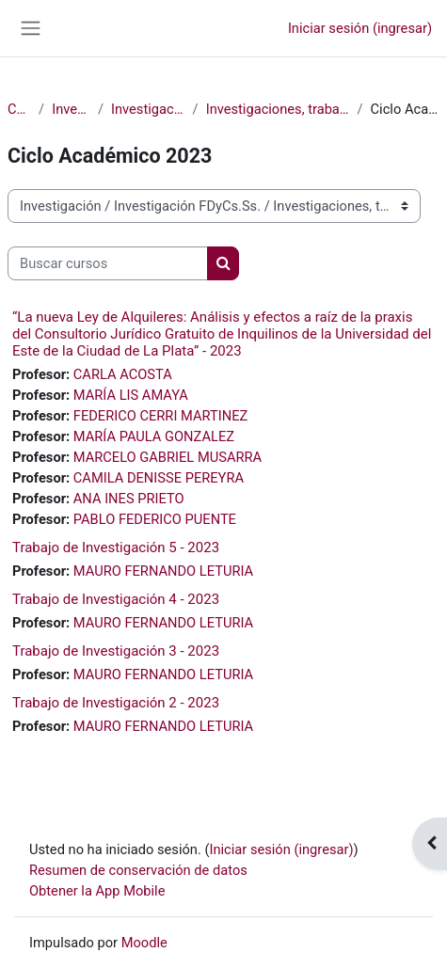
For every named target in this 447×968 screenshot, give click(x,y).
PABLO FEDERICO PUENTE (154, 519)
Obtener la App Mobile (97, 890)
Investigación (71, 109)
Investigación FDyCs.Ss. (148, 109)
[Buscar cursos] (108, 263)
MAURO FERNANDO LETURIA (163, 571)
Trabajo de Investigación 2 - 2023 (115, 702)
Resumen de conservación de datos (138, 870)
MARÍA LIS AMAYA (130, 395)
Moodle (144, 942)
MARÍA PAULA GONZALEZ (153, 436)
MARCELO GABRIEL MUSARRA (167, 457)
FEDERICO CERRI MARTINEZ (160, 415)
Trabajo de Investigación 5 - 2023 (115, 547)
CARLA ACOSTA (122, 374)
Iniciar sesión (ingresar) (360, 28)
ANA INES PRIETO (128, 498)
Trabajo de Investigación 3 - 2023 (115, 651)
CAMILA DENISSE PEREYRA (158, 477)
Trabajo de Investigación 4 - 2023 (115, 599)
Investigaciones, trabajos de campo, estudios (278, 109)
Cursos (19, 109)
